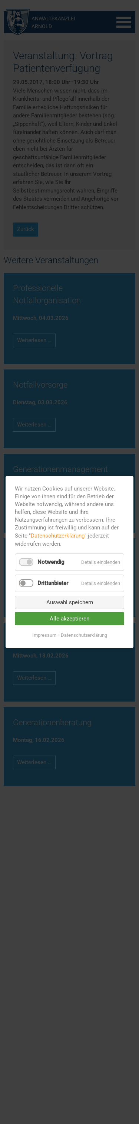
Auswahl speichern (69, 602)
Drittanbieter (52, 583)
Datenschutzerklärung (58, 535)
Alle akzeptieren (69, 618)
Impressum (44, 635)
